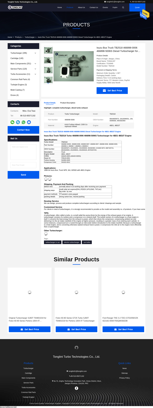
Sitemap (124, 373)
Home (59, 7)
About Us (81, 7)
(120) (19, 69)
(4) (20, 79)
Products (70, 7)
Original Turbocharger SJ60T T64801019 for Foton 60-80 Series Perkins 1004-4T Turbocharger (27, 319)
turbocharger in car (53, 242)
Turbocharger (30, 37)
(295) (19, 53)
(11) (20, 74)
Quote (137, 7)
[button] (48, 83)
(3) (19, 85)
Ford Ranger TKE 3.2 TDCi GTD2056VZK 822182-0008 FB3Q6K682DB (120, 319)
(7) (18, 90)
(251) (21, 64)
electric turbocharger (71, 242)
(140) (17, 58)
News (124, 368)
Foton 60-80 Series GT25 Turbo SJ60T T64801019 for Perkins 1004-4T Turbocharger (75, 319)
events (105, 7)
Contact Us (94, 7)
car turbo (87, 242)
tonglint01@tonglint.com (114, 2)
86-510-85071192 (137, 2)
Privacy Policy (124, 378)
